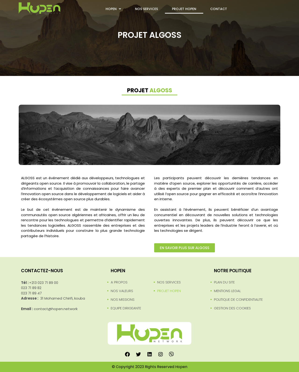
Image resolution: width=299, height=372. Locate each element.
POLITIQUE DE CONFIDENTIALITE (238, 299)
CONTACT (218, 9)
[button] (184, 247)
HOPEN (113, 9)
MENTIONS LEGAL (227, 290)
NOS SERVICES (146, 9)
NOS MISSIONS (123, 299)
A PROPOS (119, 282)
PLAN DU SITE (224, 282)
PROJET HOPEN (184, 9)
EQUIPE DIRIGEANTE (126, 308)
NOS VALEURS (122, 290)
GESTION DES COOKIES (232, 308)
